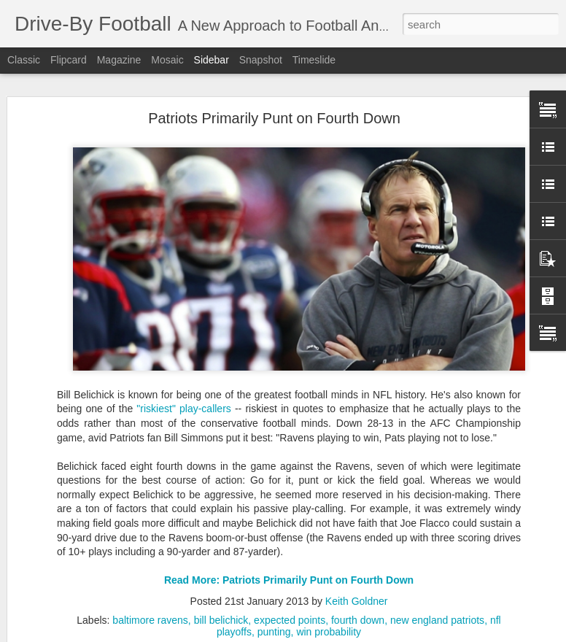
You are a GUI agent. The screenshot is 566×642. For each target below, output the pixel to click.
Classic (23, 60)
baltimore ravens (150, 612)
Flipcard (68, 60)
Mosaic (167, 60)
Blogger (355, 634)
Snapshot (260, 60)
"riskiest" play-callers (183, 401)
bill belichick (221, 612)
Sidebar (211, 60)
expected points (289, 612)
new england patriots (437, 612)
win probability (328, 624)
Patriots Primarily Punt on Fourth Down (274, 110)
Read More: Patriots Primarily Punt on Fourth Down (289, 573)
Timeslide (314, 60)
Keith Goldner (356, 593)
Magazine (119, 60)
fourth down (357, 612)
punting (274, 624)
